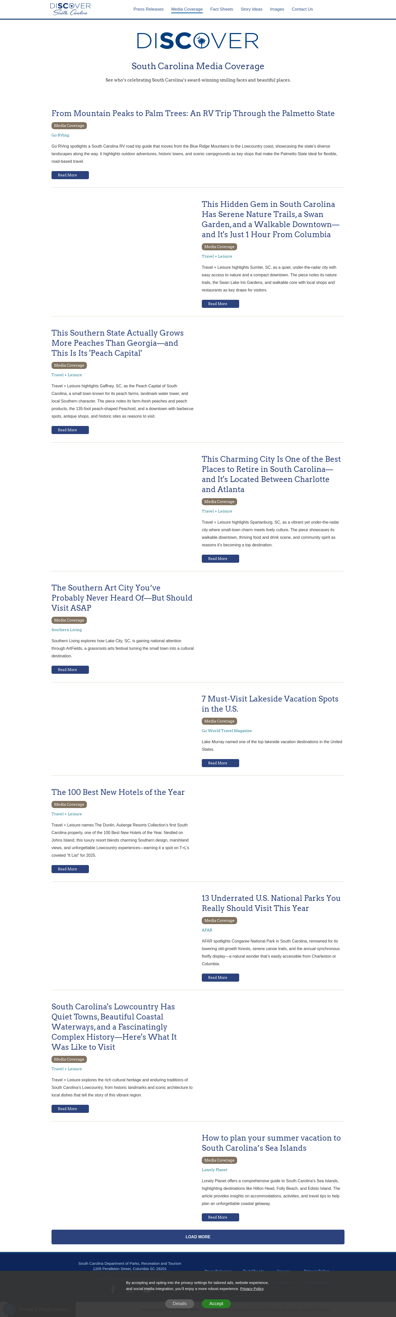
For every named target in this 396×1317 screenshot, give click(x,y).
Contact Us (302, 9)
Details (180, 1303)
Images (277, 9)
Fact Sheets (221, 9)
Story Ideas (251, 9)
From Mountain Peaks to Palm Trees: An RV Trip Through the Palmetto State (193, 113)
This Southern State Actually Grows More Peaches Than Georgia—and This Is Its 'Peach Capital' (118, 343)
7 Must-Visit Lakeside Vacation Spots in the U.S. (270, 703)
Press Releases (149, 9)
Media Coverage (187, 9)
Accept (216, 1303)
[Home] (70, 9)
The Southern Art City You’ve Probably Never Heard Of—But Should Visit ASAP (122, 597)
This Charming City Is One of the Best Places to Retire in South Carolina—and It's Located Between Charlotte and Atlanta (271, 474)
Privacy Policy (252, 1288)
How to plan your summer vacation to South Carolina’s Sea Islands (271, 1142)
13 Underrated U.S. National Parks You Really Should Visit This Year (271, 903)
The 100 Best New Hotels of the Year (118, 792)
